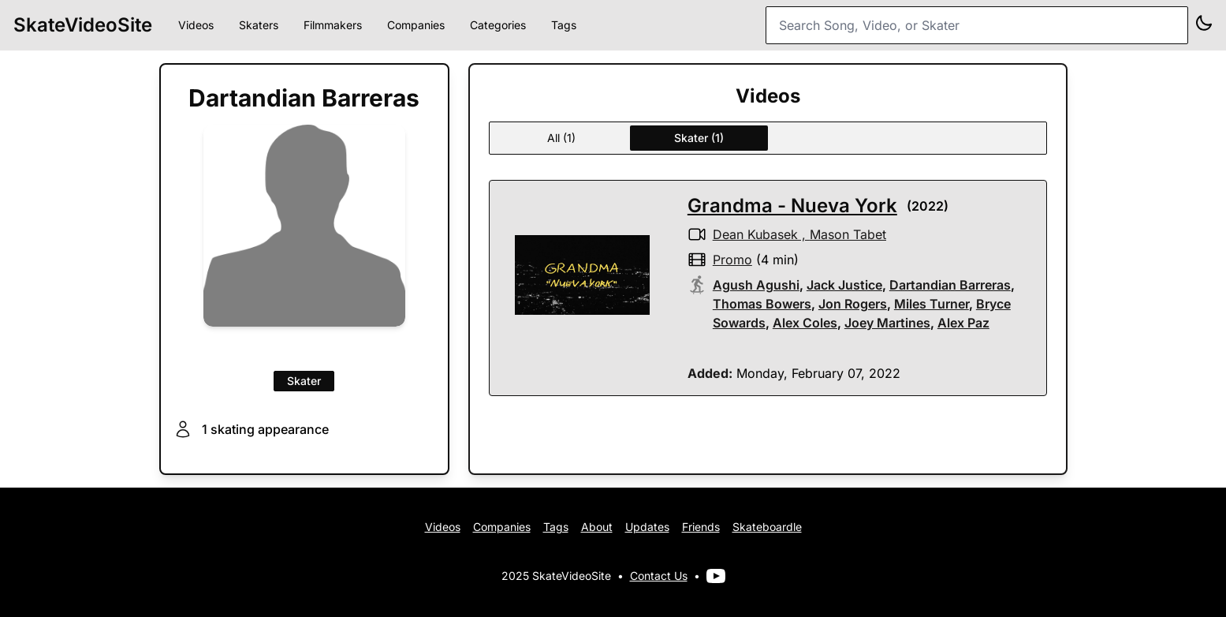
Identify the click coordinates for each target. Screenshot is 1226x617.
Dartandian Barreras (950, 285)
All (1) (561, 137)
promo (732, 259)
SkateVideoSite (82, 24)
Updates (647, 526)
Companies (416, 25)
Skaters (258, 25)
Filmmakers (333, 25)
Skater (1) (699, 137)
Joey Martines (887, 323)
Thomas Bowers (762, 304)
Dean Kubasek (755, 234)
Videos (196, 25)
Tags (563, 25)
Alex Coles (805, 323)
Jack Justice (844, 285)
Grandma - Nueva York (792, 205)
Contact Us (659, 575)
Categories (498, 25)
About (597, 526)
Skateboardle (767, 526)
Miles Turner (931, 304)
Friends (701, 526)
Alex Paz (963, 323)
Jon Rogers (852, 304)
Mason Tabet (848, 234)
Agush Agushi (756, 285)
